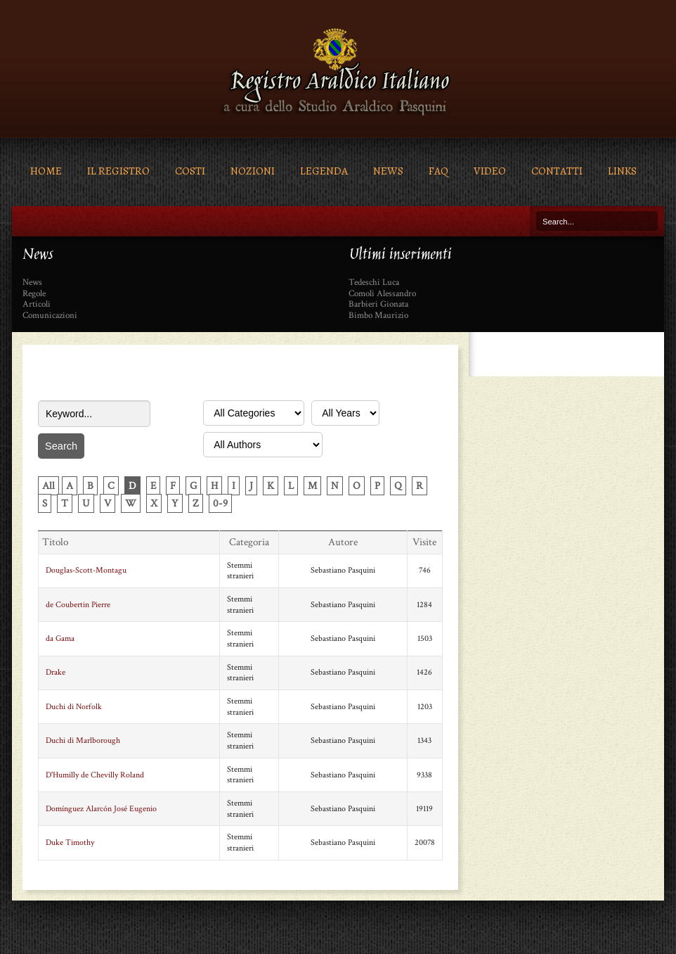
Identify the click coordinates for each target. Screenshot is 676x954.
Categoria (249, 542)
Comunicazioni (49, 316)
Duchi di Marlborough (83, 740)
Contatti (557, 170)
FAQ (438, 170)
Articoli (36, 304)
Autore (343, 542)
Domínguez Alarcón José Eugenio (101, 808)
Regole (34, 294)
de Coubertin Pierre (78, 604)
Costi (190, 170)
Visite (424, 542)
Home (46, 170)
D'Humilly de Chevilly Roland (95, 775)
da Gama (60, 638)
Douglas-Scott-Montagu (86, 570)
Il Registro (118, 170)
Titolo (55, 542)
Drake (55, 672)
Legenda (324, 170)
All (48, 485)
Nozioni (252, 170)
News (388, 170)
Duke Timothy (70, 842)
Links (622, 170)
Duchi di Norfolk (74, 706)
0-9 (220, 503)
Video (490, 170)
